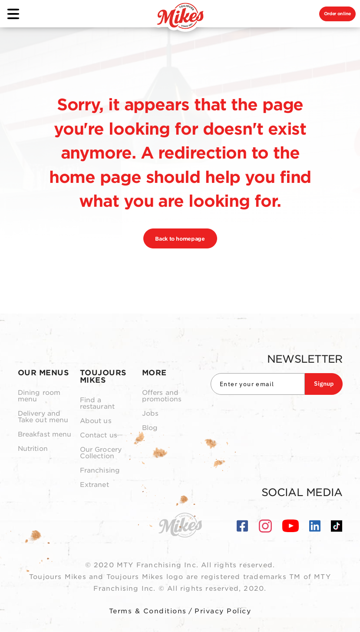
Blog (150, 428)
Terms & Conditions (148, 611)
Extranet (94, 485)
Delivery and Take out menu (43, 417)
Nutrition (33, 449)
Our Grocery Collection (101, 453)
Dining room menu (39, 396)
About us (96, 421)
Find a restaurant (97, 403)
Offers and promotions (162, 396)
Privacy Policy (223, 611)
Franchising (100, 470)
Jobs (150, 413)
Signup (324, 383)
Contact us (99, 435)
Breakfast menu (45, 434)
